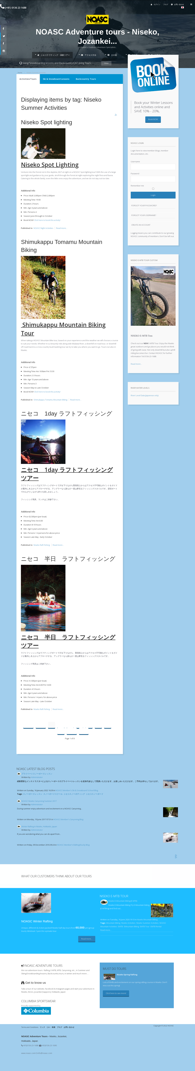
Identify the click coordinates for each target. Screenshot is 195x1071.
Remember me (137, 185)
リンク (42, 1027)
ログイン (152, 4)
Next (72, 731)
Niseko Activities (128, 923)
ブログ (162, 4)
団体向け (133, 55)
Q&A (48, 1027)
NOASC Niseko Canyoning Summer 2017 (39, 801)
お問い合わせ (174, 4)
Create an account (140, 225)
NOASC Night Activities (43, 228)
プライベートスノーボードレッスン (36, 773)
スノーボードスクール (53, 794)
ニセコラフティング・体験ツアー (53, 55)
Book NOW (153, 119)
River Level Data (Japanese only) (144, 395)
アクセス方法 (88, 55)
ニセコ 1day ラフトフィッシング (66, 413)
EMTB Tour (144, 926)
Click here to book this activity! (47, 220)
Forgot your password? (144, 205)
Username (135, 161)
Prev (41, 725)
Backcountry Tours (86, 79)
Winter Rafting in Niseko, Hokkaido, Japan (39, 826)
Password (135, 173)
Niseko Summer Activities (147, 923)
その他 (112, 55)
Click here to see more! (116, 993)
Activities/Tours (27, 79)
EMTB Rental (155, 926)
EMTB (120, 926)
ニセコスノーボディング (74, 794)
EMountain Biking (131, 926)
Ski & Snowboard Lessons (56, 79)
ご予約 (155, 55)
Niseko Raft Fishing (42, 545)
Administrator (37, 777)
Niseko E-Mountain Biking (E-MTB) (122, 901)
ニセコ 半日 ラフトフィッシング (68, 559)
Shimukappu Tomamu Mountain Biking (50, 399)
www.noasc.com (28, 1053)
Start (28, 725)
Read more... (61, 228)
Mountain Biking (113, 923)
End (83, 731)
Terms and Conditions (29, 1027)
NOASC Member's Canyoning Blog (68, 819)
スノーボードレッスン (32, 794)
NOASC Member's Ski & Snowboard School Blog (77, 790)
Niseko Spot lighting (46, 122)
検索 (53, 1027)
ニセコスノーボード (94, 794)
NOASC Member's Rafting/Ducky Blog (73, 844)
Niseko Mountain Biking (147, 919)
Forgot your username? (143, 215)
